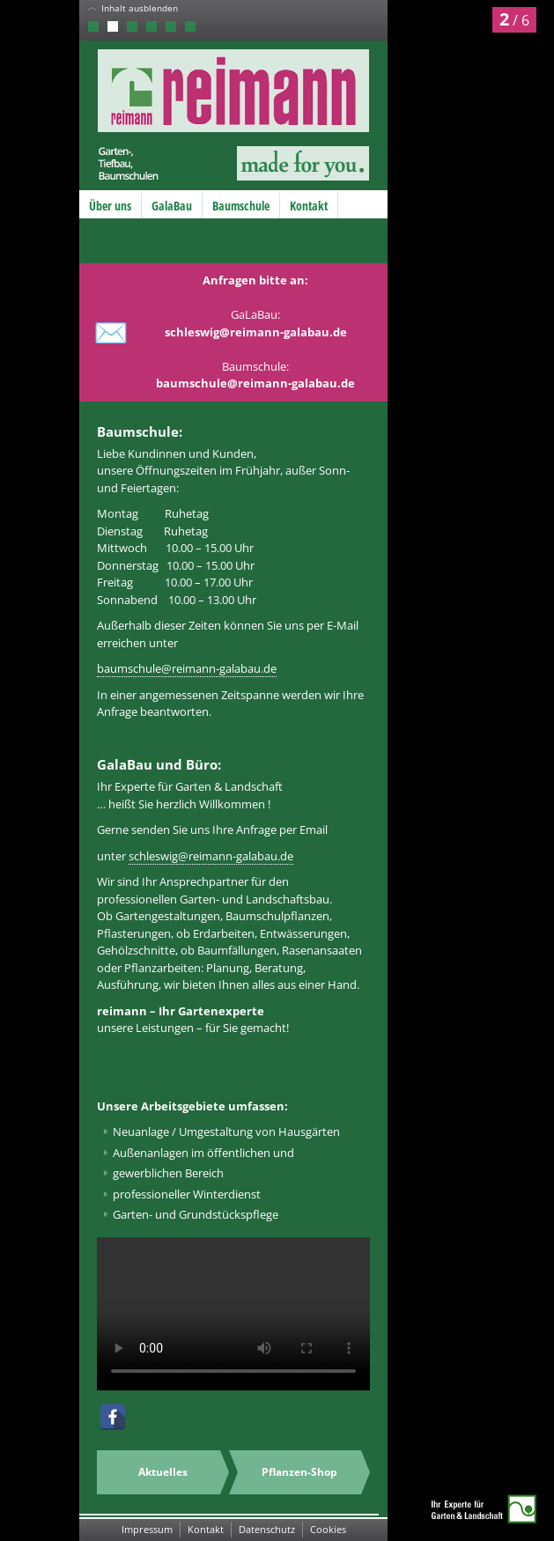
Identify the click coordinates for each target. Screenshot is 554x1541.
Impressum (147, 1529)
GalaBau (171, 205)
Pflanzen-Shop (299, 1471)
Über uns (110, 205)
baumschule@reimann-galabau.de (187, 668)
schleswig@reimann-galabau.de (211, 856)
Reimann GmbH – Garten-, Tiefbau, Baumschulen (218, 114)
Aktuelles (163, 1471)
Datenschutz (267, 1529)
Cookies (328, 1529)
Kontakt (309, 205)
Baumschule (241, 205)
